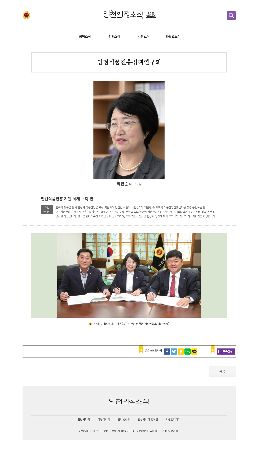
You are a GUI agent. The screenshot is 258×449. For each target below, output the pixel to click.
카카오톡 (194, 351)
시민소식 (144, 36)
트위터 (174, 351)
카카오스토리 (181, 351)
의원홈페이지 (173, 419)
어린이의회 (103, 419)
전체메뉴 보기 (36, 15)
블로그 (187, 351)
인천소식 (114, 36)
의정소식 (85, 36)
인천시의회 (84, 419)
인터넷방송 (124, 419)
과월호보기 (173, 36)
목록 (223, 371)
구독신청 (227, 351)
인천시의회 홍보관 (148, 419)
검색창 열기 (231, 15)
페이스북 (167, 351)
